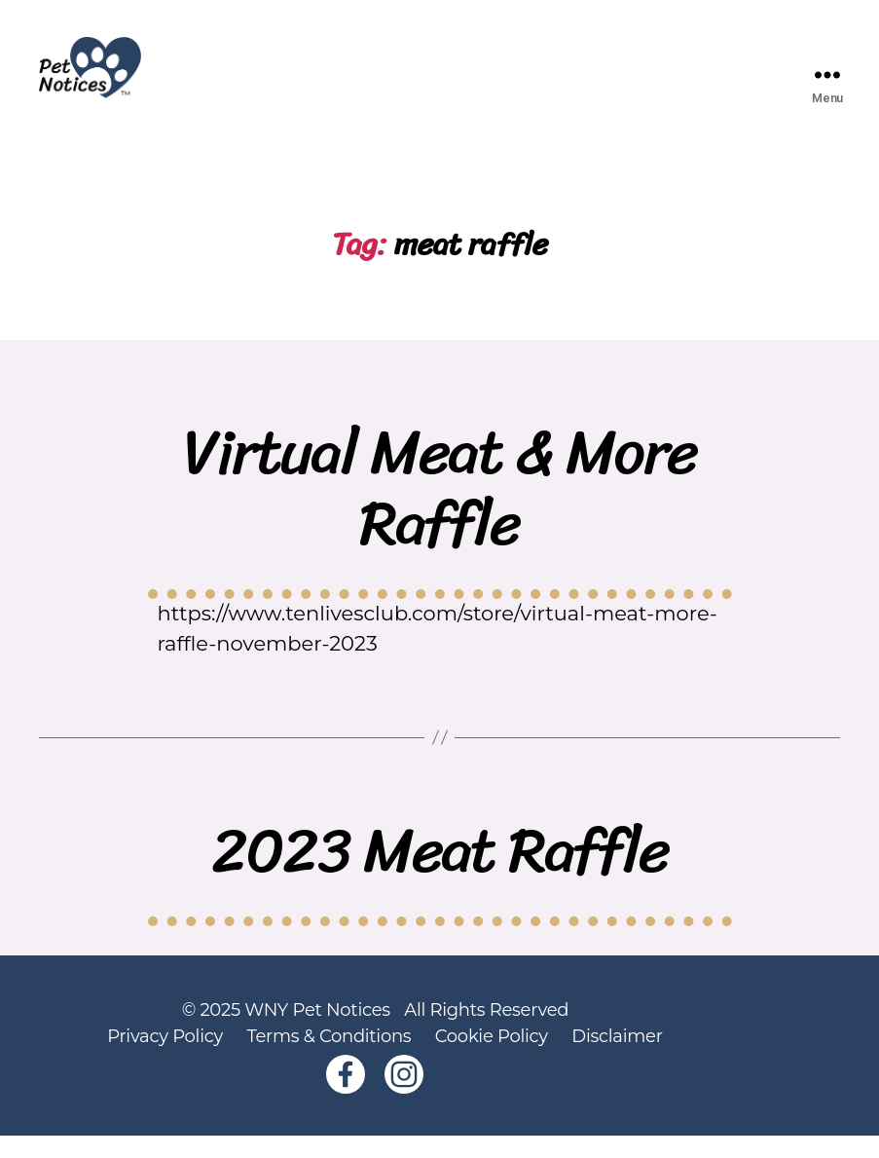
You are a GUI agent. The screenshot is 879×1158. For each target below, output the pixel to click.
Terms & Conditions (328, 1058)
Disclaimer (616, 1058)
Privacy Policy (165, 1058)
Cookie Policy (491, 1058)
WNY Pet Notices (316, 1032)
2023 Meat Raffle (439, 873)
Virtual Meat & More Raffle (439, 510)
